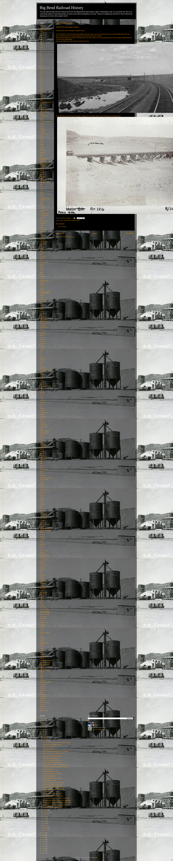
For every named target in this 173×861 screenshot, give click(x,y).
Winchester (43, 698)
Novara (42, 481)
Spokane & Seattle (45, 614)
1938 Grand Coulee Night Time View (52, 744)
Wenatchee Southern (45, 682)
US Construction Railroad (44, 643)
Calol (41, 186)
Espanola (42, 284)
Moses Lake (43, 459)
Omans (42, 493)
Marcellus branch (44, 412)
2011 (43, 846)
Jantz (41, 359)
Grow (41, 329)
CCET (41, 194)
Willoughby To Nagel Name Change (52, 793)
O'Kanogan (43, 483)
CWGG (42, 235)
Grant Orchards (44, 323)
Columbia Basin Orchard (44, 210)
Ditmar (41, 254)
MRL (41, 461)
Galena (42, 305)
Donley (42, 258)
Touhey (42, 636)
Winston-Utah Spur (45, 702)
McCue (42, 420)
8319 (41, 90)
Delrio (41, 246)
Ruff (41, 573)
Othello (42, 498)
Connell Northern (44, 215)
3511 (41, 57)
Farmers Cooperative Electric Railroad (45, 292)
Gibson (42, 309)
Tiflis (41, 634)
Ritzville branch (44, 550)
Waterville (42, 668)
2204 (41, 33)
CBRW (42, 192)
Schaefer (42, 579)
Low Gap (42, 402)
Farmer (42, 290)
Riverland (42, 552)
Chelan (42, 202)
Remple (42, 542)
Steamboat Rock (44, 622)
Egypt (41, 272)
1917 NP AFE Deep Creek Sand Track (52, 778)
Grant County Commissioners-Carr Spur (53, 796)
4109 (41, 71)
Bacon (41, 142)
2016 (43, 835)
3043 (41, 49)
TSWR (41, 640)
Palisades (42, 504)
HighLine (42, 347)
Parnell (42, 506)
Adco (41, 105)
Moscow (42, 455)
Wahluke (42, 654)
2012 (43, 844)
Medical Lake (43, 426)
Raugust (42, 534)
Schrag (42, 585)
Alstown (42, 124)
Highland (42, 345)
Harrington (42, 339)
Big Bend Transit (44, 164)
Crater (41, 225)
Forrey (41, 297)
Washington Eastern (45, 662)
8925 (41, 96)
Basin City (42, 150)
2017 (43, 833)
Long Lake (42, 400)
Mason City (43, 416)
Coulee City (43, 221)
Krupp (41, 378)
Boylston (42, 172)
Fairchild (42, 288)
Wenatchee (43, 680)
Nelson (42, 467)
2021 (43, 729)
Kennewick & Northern (45, 370)
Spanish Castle (44, 609)
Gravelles (42, 325)
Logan (41, 398)
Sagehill (42, 575)
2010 (43, 848)
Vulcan (42, 652)
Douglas (42, 264)
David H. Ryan (43, 242)
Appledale (42, 130)
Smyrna (42, 605)
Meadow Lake (43, 424)
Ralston (42, 532)
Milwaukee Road (44, 433)
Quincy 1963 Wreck (45, 528)
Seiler (41, 590)
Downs (42, 266)
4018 (41, 69)
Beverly (42, 156)
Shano (41, 598)
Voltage (42, 650)
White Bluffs (43, 690)
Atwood (42, 140)
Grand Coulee (43, 317)
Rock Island (43, 556)
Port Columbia (43, 514)
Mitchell (42, 435)
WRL (41, 708)
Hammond (42, 333)
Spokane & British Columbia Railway (44, 611)
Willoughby (43, 694)
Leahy (41, 390)
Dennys (42, 248)
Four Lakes (43, 299)
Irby (41, 355)
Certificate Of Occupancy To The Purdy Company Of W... (57, 802)
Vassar (42, 646)
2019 (43, 734)
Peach (41, 510)
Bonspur (42, 170)
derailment (42, 252)
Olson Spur (43, 491)
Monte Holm (43, 447)
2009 (43, 850)
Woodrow (42, 706)
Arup (41, 138)
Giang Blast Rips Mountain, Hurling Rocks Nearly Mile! (57, 800)
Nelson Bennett (44, 469)
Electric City (43, 276)
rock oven (42, 561)
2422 (41, 37)
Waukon (42, 672)
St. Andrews (43, 616)
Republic (42, 544)
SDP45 (96, 725)
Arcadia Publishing (45, 134)
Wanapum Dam (44, 656)
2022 (43, 727)
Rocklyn (42, 563)
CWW (41, 237)
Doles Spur (43, 256)
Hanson (42, 337)
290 (41, 43)
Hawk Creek (43, 343)
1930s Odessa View (48, 749)
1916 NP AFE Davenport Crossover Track (53, 782)
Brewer (42, 174)
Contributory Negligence (49, 776)
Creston (42, 227)
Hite (41, 351)
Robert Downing (44, 554)
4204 (41, 74)
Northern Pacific (76, 220)
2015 (43, 837)
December (46, 738)
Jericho (42, 366)
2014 (43, 839)
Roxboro (42, 567)
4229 (41, 80)
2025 (43, 720)
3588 (41, 59)
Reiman (42, 540)
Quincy (42, 526)
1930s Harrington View (48, 747)
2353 (41, 35)
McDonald (42, 422)
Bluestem (42, 166)
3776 (41, 65)
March (45, 825)
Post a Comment (62, 226)
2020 (43, 731)
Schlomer (42, 581)
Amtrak (42, 126)
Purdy (41, 522)
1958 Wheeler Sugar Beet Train (51, 758)
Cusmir (42, 231)
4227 (41, 78)
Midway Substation (45, 431)
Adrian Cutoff (43, 109)
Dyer (41, 268)
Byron (41, 184)
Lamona (42, 384)
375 (41, 63)
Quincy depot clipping (45, 530)
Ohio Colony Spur (44, 489)
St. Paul (42, 620)
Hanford (42, 335)
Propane (42, 520)
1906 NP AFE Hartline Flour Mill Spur (52, 760)
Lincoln (42, 394)
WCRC (42, 674)
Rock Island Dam (44, 558)
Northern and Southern (46, 477)
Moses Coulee (43, 457)
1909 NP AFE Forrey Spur (49, 780)
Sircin (41, 603)
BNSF (41, 168)
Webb (41, 676)
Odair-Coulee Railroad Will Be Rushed (52, 807)
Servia (41, 594)
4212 (41, 76)
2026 (43, 718)
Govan (41, 315)
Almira (41, 120)
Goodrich (42, 313)
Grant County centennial (43, 320)
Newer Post (60, 233)
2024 (43, 723)
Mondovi (42, 443)
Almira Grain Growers (45, 122)
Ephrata (42, 278)
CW (41, 233)
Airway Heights (44, 116)
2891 (41, 41)
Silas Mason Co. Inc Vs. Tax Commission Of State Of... (57, 805)
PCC (41, 508)
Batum (41, 154)
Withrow (42, 704)
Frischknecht (43, 301)
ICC (41, 353)
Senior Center (43, 592)
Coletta (42, 208)
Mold (41, 439)
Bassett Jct (43, 152)
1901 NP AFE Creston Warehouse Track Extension (56, 751)
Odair (41, 485)
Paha (41, 502)
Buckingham (43, 180)
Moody (42, 449)
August (45, 814)
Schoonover (43, 583)
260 (41, 39)
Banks (41, 146)
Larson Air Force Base (45, 386)
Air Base (42, 113)
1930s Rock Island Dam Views (50, 771)
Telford (42, 630)
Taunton (42, 628)
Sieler (41, 600)
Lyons (41, 404)
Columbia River (44, 213)
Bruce (41, 178)
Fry (41, 303)
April (44, 823)
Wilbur (41, 692)
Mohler (42, 437)
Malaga (42, 408)
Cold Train (42, 206)
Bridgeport (42, 176)
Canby (41, 188)
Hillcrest (42, 349)
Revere (42, 546)
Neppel (42, 473)
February (45, 827)
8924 (41, 94)
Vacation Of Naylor (47, 791)
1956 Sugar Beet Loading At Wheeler (52, 755)
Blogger (95, 857)
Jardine (42, 361)
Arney (41, 136)
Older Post (129, 233)
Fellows (42, 295)
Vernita (42, 648)
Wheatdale (43, 686)
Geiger (42, 307)
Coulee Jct (42, 223)
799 (41, 86)
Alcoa (41, 118)
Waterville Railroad (45, 670)
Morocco (42, 453)
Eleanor (42, 274)
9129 (41, 98)
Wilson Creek (43, 696)
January (45, 830)
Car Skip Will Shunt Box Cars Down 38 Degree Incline (56, 742)
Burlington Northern (45, 182)
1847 (41, 28)
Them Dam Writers (45, 632)
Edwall (41, 270)
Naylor (41, 465)
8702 (41, 92)
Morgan (42, 451)
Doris (41, 260)
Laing (41, 380)
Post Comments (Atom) (69, 236)
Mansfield (42, 410)
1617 (41, 25)
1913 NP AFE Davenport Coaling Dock (53, 784)
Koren (41, 376)
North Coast (43, 475)
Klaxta (41, 372)
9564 (41, 100)
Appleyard (42, 132)
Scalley (42, 577)
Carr (41, 190)
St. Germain (43, 618)
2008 (43, 853)
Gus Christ (42, 331)
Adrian (61, 220)
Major (41, 406)
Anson (41, 128)
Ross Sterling (43, 565)
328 (41, 53)
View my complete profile (99, 729)
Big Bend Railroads (45, 162)
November (46, 740)
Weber (41, 678)
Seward (42, 596)
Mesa (41, 428)
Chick (41, 204)
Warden (42, 658)
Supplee (42, 626)
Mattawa (42, 418)
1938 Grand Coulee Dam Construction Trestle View (56, 767)
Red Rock (42, 538)
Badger (42, 144)
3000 (41, 45)
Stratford (42, 624)
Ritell (41, 548)
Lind (41, 396)
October (45, 810)
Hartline (42, 341)
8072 (41, 88)
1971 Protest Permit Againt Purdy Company (54, 787)
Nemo (41, 471)
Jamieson (42, 357)
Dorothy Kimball (44, 262)
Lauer (41, 388)
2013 (43, 841)
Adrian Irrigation (44, 111)
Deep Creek (43, 244)
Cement (42, 196)
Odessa (42, 487)
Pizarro (42, 512)
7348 (41, 84)
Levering (42, 392)
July (44, 816)
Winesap (42, 700)
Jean (41, 363)
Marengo (42, 414)
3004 (41, 47)
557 (41, 82)
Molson (42, 441)
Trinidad (42, 638)
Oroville (42, 496)
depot (41, 250)
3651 (41, 61)
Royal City (42, 569)
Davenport (42, 239)
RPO (41, 571)
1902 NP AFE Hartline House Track (52, 762)
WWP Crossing (44, 710)
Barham (42, 148)
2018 (43, 736)
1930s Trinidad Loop (48, 769)
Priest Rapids (43, 518)
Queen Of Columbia (45, 524)
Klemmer (42, 374)
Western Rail (43, 684)
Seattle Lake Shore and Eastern (45, 588)
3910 (41, 67)
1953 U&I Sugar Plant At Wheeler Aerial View (54, 753)
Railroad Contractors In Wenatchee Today (53, 789)
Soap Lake (43, 607)
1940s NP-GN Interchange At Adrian (52, 773)
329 (41, 55)
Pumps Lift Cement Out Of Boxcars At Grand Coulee (56, 798)
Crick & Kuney (43, 229)
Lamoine (42, 382)
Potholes (42, 516)
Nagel (41, 463)
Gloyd (41, 311)
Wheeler (42, 688)
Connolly (42, 217)
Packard (42, 500)
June (44, 819)
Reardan (42, 536)
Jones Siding (43, 368)
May (44, 821)
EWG (41, 286)
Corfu (41, 219)
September (46, 812)
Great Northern (67, 220)
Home (95, 233)
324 (41, 51)
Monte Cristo (43, 445)
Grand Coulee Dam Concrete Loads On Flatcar (55, 764)
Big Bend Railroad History (61, 7)
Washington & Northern (46, 660)
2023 (43, 725)
